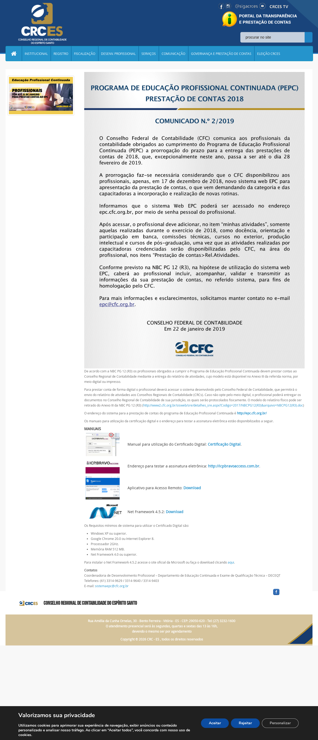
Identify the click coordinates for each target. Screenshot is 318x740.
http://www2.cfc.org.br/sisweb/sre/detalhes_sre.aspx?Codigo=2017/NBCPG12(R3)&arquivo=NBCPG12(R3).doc (223, 405)
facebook (289, 595)
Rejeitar (245, 723)
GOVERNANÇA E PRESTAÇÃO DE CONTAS (221, 53)
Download (192, 487)
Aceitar (215, 723)
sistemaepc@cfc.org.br (112, 586)
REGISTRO (61, 53)
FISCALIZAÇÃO (84, 53)
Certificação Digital (224, 444)
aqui (231, 562)
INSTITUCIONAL (36, 53)
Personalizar (280, 723)
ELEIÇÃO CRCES (268, 53)
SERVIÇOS (148, 53)
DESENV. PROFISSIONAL (118, 53)
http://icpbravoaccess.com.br (233, 465)
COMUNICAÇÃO (173, 53)
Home (14, 53)
